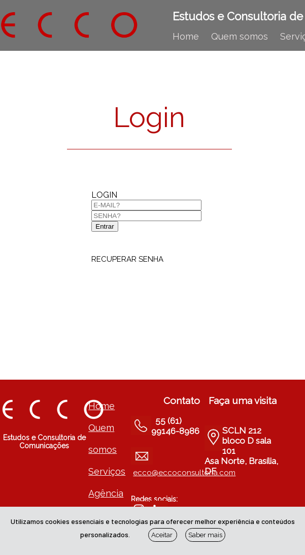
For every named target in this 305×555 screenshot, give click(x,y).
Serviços (106, 471)
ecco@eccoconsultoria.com (184, 472)
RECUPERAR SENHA (127, 259)
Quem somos (239, 36)
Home (186, 36)
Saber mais (205, 535)
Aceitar (162, 535)
